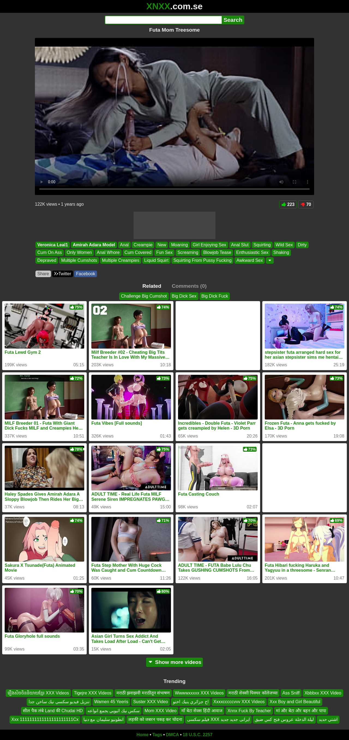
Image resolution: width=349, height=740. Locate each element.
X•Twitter (62, 273)
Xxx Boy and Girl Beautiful (295, 701)
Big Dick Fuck (214, 296)
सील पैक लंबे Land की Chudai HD (53, 710)
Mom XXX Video (160, 710)
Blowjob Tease (217, 252)
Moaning (179, 244)
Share (43, 273)
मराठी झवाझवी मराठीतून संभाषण (143, 693)
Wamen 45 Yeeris (111, 701)
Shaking (281, 252)
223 (288, 204)
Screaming (187, 252)
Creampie (143, 244)
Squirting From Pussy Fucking (202, 260)
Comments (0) (189, 286)
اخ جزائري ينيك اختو (190, 701)
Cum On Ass (49, 252)
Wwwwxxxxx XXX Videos (199, 693)
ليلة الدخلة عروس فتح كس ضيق (284, 719)
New (161, 244)
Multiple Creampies (120, 260)
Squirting (262, 244)
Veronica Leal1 (52, 244)
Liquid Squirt (156, 260)
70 (305, 204)
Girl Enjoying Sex (209, 244)
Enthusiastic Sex (252, 252)
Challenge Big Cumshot (144, 296)
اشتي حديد (328, 719)
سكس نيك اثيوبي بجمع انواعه (114, 710)
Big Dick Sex (184, 296)
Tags (157, 734)
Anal (124, 244)
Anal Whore (108, 252)
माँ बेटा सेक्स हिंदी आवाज (201, 710)
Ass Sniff (291, 693)
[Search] (163, 20)
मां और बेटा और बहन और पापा (301, 710)
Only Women (79, 252)
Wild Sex (284, 244)
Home (143, 734)
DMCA (172, 734)
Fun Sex (164, 252)
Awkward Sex (249, 260)
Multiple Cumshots (79, 260)
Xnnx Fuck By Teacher (249, 710)
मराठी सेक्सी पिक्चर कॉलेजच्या (252, 693)
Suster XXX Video (150, 701)
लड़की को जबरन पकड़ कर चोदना (155, 719)
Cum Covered (138, 252)
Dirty (302, 244)
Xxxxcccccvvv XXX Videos (239, 701)
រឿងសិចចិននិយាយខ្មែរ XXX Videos (38, 693)
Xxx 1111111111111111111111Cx (45, 719)
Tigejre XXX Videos (93, 693)
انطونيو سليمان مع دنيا (103, 719)
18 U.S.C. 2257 (197, 734)
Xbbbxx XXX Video (323, 693)
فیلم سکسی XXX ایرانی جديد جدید (218, 719)
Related (151, 286)
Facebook (85, 273)
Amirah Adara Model (94, 244)
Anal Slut (240, 244)
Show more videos (174, 662)
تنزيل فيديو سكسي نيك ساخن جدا (59, 701)
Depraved (46, 260)
